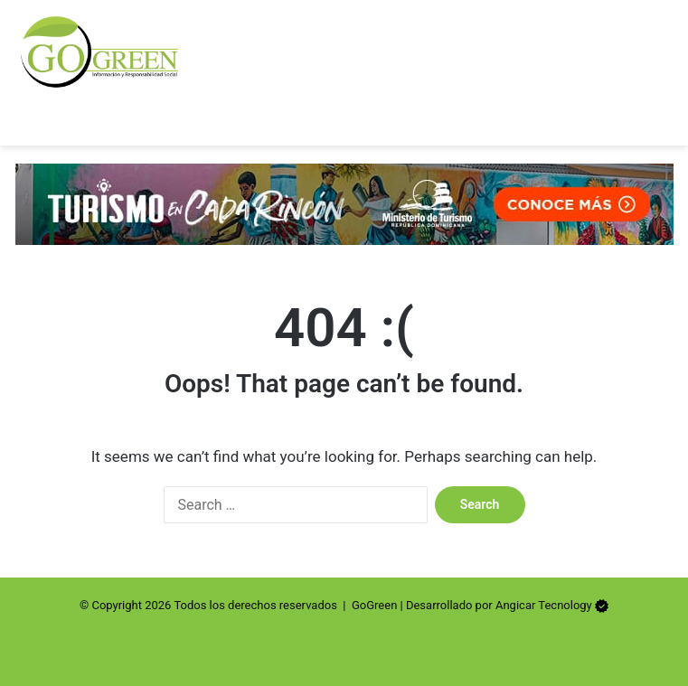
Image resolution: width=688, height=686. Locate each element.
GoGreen (374, 605)
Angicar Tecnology (543, 605)
